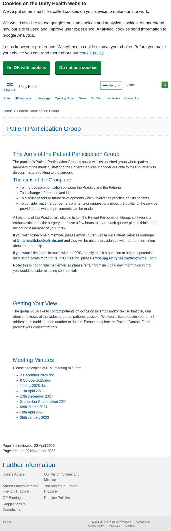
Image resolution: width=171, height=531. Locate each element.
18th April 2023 (32, 412)
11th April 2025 (32, 391)
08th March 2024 (33, 407)
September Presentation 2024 (43, 401)
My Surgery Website (119, 521)
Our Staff (96, 98)
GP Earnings (12, 497)
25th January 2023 (34, 417)
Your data (114, 525)
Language (23, 98)
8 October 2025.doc (35, 380)
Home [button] (7, 98)
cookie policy (91, 53)
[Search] (143, 85)
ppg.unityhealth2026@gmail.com (129, 258)
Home (7, 111)
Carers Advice (14, 474)
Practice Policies (57, 497)
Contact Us (131, 98)
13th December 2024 (36, 396)
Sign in (7, 521)
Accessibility (143, 521)
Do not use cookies (78, 67)
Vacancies (113, 98)
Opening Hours (64, 98)
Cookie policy (96, 525)
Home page (42, 98)
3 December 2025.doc (37, 375)
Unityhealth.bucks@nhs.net (40, 240)
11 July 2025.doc (33, 385)
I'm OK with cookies (26, 67)
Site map (130, 525)
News (82, 98)
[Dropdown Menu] (111, 85)
